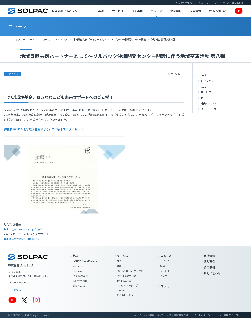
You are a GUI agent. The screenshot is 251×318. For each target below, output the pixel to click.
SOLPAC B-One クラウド (130, 271)
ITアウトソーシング (127, 285)
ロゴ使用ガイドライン (231, 315)
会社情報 (209, 256)
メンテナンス (208, 109)
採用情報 (195, 11)
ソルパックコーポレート (21, 39)
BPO (119, 261)
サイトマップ (221, 2)
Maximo (121, 290)
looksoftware (80, 275)
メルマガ (203, 2)
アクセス (16, 289)
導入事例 (137, 11)
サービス (117, 11)
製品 (101, 11)
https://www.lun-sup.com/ (21, 239)
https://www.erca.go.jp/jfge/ (23, 229)
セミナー (206, 98)
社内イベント (208, 103)
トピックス (61, 39)
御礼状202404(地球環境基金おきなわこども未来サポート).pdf (43, 129)
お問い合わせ (185, 2)
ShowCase (79, 285)
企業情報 (176, 11)
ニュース (156, 11)
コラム (164, 286)
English (239, 2)
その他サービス (125, 295)
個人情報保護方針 (178, 315)
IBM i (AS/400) (124, 280)
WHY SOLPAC (218, 11)
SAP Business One (126, 275)
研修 (119, 266)
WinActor (78, 266)
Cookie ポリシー (203, 315)
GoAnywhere (80, 280)
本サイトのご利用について (148, 315)
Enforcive (78, 271)
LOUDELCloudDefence (85, 261)
